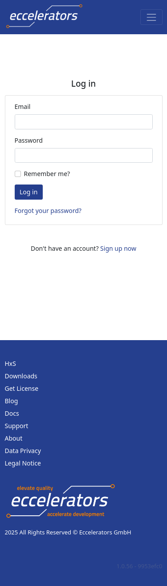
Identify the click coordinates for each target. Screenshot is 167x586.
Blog (11, 401)
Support (17, 425)
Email (23, 106)
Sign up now (118, 248)
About (14, 438)
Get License (22, 388)
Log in (28, 192)
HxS (10, 363)
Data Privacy (23, 450)
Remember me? (47, 173)
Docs (12, 413)
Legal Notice (23, 463)
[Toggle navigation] (151, 17)
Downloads (21, 376)
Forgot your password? (48, 210)
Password (29, 140)
